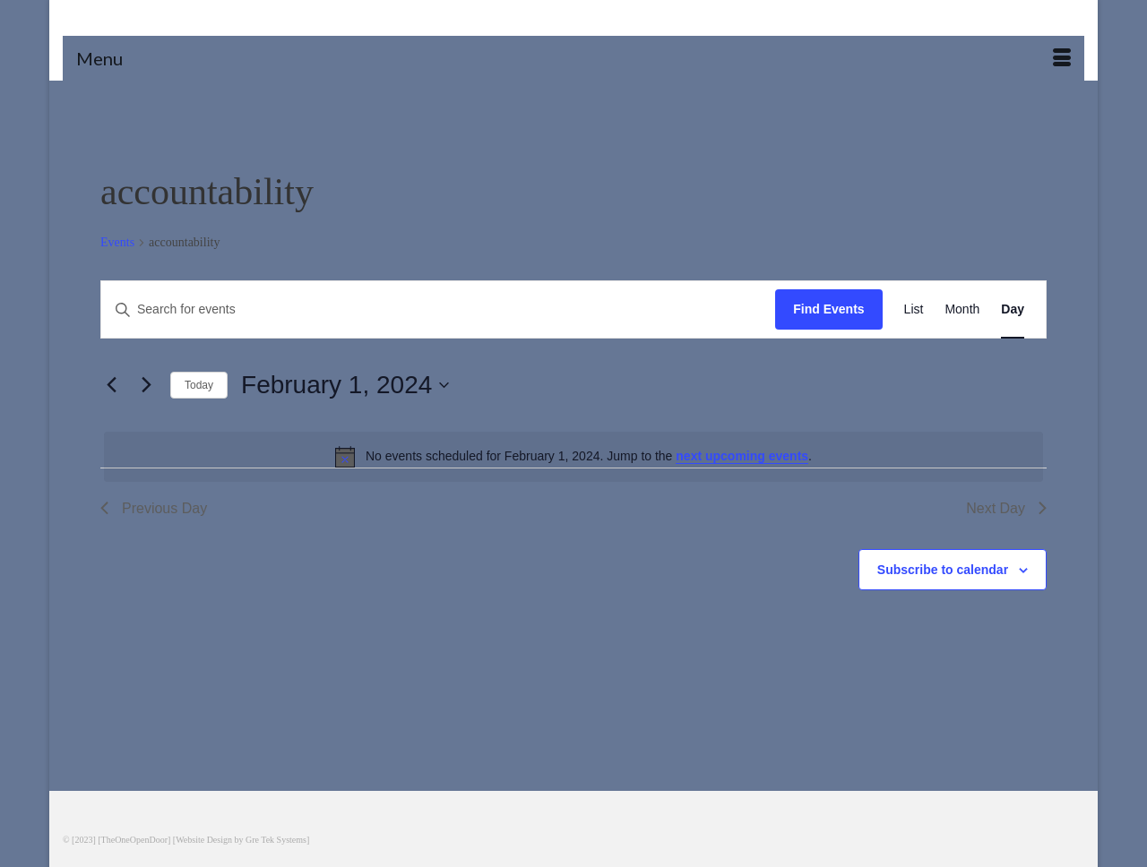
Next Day (1006, 508)
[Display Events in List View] (914, 309)
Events (117, 242)
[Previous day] (111, 385)
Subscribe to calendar (942, 569)
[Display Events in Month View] (961, 309)
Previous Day (153, 508)
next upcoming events (742, 456)
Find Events (828, 309)
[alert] (573, 457)
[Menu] (573, 58)
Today (199, 385)
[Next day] (146, 385)
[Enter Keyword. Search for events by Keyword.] (438, 309)
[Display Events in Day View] (1012, 309)
